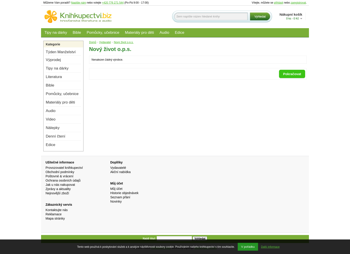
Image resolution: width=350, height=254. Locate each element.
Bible (77, 32)
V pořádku (248, 246)
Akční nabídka (120, 172)
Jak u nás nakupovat (60, 184)
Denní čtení (55, 136)
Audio (164, 32)
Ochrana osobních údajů (63, 180)
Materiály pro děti (139, 32)
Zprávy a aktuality (58, 189)
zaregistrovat (298, 2)
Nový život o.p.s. (123, 42)
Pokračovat (292, 74)
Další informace (270, 246)
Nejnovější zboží (57, 193)
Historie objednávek (124, 193)
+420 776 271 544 (113, 2)
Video (50, 119)
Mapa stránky (55, 218)
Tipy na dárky (55, 32)
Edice (179, 32)
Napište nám (78, 2)
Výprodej (53, 60)
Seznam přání (120, 197)
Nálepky (53, 128)
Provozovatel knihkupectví (64, 167)
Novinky (116, 201)
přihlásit (278, 2)
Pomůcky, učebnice (103, 32)
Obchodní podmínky (60, 172)
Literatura (54, 77)
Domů (92, 42)
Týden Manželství (61, 52)
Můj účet (116, 188)
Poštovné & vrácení (59, 176)
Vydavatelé (118, 167)
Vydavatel (105, 42)
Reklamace (54, 214)
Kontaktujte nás (57, 210)
